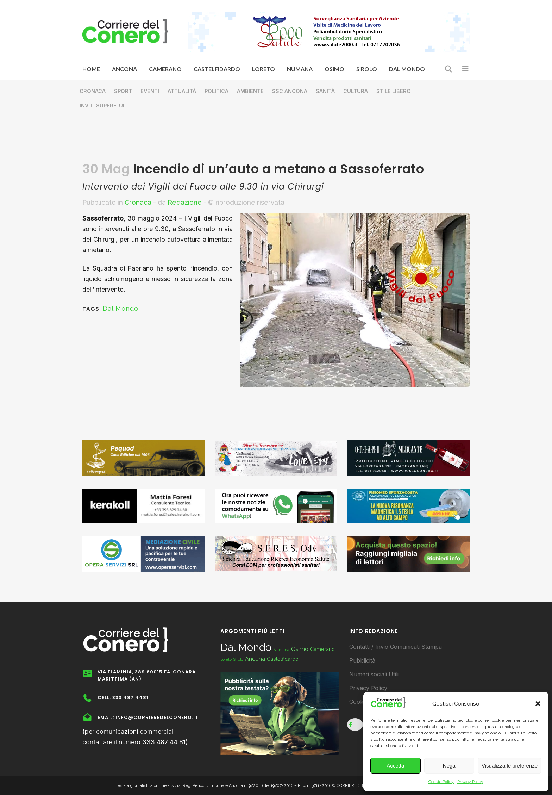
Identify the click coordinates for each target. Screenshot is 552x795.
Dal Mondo (120, 308)
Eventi (149, 91)
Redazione (185, 202)
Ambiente (250, 91)
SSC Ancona (289, 91)
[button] (537, 703)
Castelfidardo (283, 659)
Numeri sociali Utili (374, 674)
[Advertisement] (276, 139)
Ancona (255, 659)
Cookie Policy (441, 781)
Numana (281, 649)
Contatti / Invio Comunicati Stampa (395, 646)
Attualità (182, 91)
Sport (123, 91)
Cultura (355, 91)
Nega (449, 766)
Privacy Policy (470, 781)
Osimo (299, 649)
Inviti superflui (102, 105)
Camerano (322, 649)
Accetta (395, 766)
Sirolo (238, 659)
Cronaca (93, 91)
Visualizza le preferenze (510, 766)
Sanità (325, 91)
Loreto (226, 659)
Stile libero (393, 91)
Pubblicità (362, 660)
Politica (216, 91)
